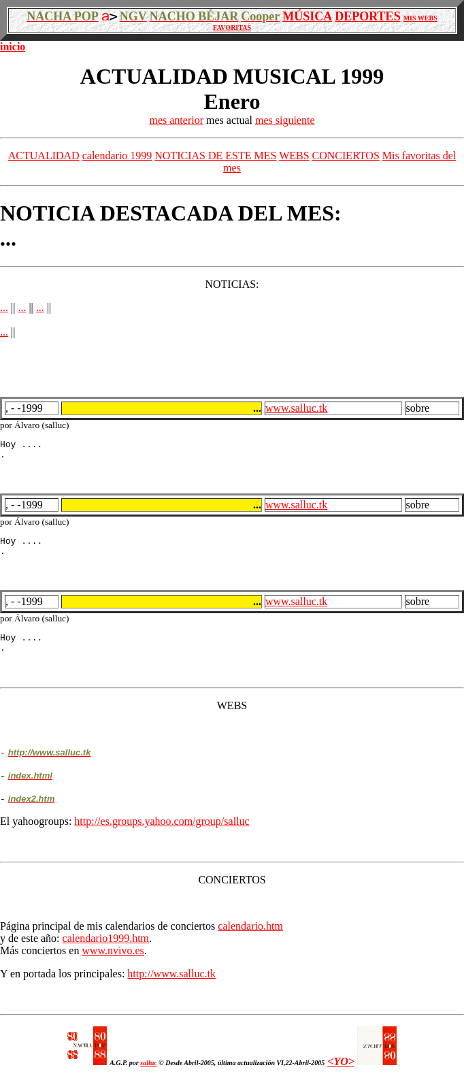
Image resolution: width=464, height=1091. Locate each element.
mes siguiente (285, 120)
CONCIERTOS (346, 155)
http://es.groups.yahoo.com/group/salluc (161, 833)
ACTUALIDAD (44, 155)
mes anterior (176, 120)
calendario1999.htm (106, 950)
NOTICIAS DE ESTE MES (215, 155)
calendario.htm (250, 938)
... (4, 307)
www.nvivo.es (113, 962)
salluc (148, 1075)
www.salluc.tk (296, 408)
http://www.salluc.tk (171, 986)
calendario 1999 (117, 155)
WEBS (294, 155)
